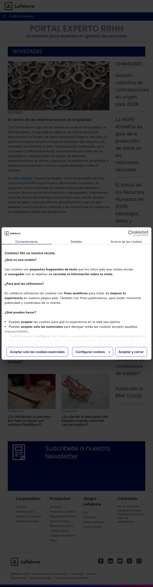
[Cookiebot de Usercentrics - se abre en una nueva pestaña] (131, 233)
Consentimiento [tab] (26, 242)
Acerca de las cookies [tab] (126, 242)
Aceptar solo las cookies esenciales (37, 352)
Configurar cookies (93, 352)
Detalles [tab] (76, 242)
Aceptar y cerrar (131, 352)
